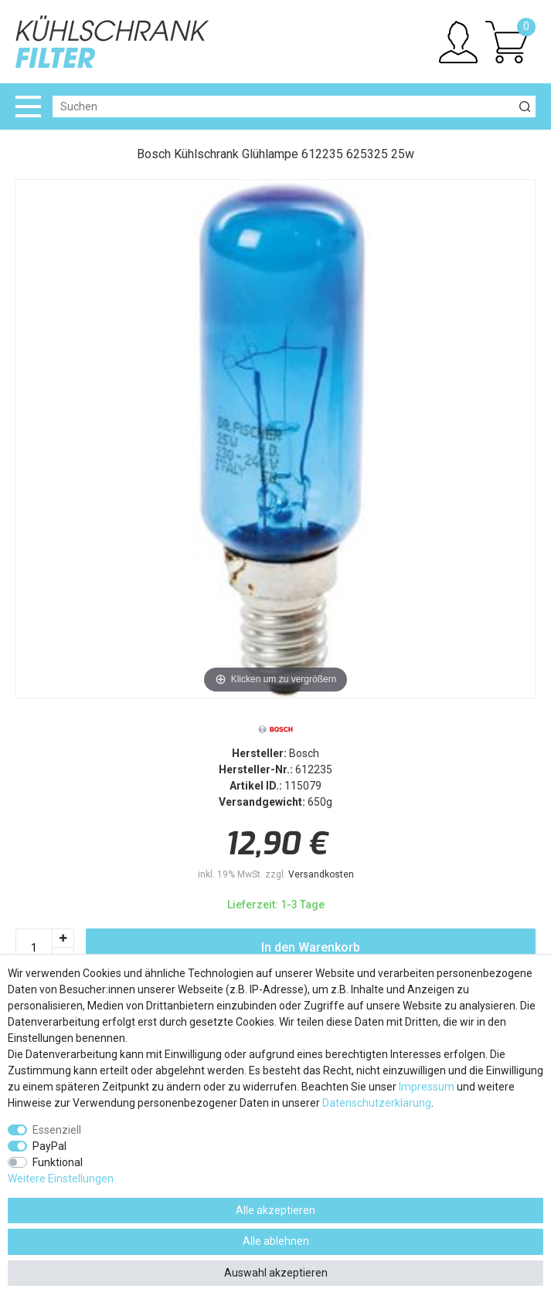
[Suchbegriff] (283, 106)
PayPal (49, 1146)
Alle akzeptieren (275, 1210)
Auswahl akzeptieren (276, 1272)
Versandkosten (321, 874)
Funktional (57, 1162)
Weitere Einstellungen (61, 1178)
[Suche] (525, 106)
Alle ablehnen (276, 1241)
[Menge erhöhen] (63, 938)
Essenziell (56, 1130)
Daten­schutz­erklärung (376, 1103)
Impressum (426, 1086)
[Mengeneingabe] (34, 947)
